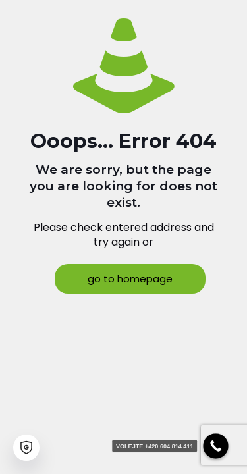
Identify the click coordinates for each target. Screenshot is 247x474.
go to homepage (130, 279)
